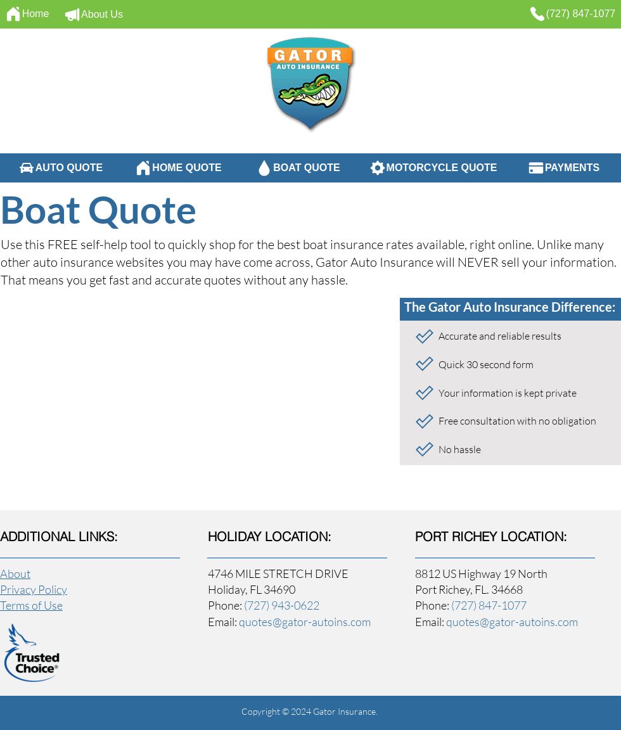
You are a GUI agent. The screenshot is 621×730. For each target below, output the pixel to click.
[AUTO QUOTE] (60, 167)
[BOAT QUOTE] (298, 167)
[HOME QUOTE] (178, 167)
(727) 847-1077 (489, 605)
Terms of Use (31, 605)
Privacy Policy (33, 589)
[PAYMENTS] (563, 167)
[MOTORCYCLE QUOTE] (433, 167)
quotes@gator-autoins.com (305, 622)
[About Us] (93, 14)
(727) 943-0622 (281, 605)
